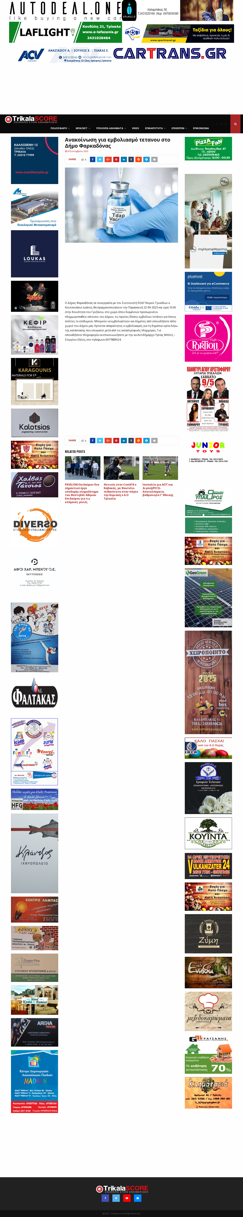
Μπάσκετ (81, 128)
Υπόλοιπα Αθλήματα (109, 128)
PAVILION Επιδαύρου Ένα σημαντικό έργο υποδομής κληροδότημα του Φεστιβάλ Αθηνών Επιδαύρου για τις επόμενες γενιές (82, 493)
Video (135, 128)
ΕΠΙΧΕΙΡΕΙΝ (178, 128)
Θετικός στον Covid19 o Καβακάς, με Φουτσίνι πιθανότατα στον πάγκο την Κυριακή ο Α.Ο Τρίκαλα (121, 491)
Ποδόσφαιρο (59, 128)
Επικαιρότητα (154, 128)
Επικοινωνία (201, 128)
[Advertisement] (121, 89)
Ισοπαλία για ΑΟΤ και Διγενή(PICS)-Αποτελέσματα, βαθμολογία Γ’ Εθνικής (158, 490)
